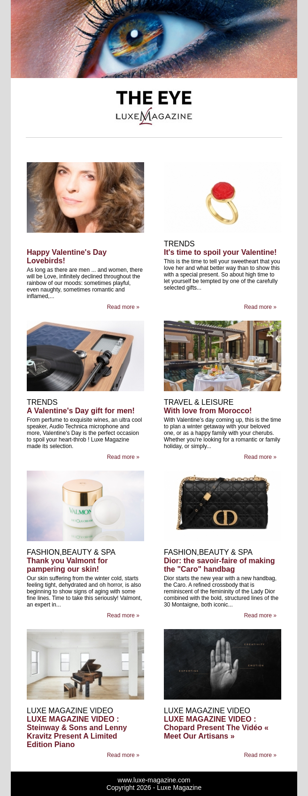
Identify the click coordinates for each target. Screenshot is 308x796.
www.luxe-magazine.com (154, 780)
